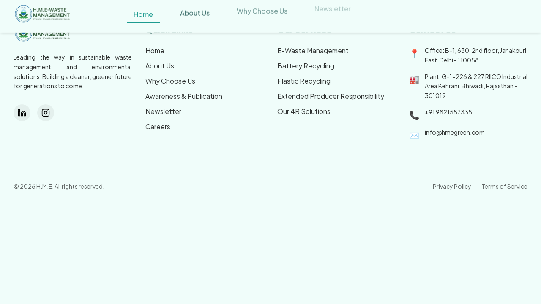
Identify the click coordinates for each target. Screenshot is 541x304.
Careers (157, 126)
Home (154, 50)
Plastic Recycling (304, 80)
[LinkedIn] (22, 112)
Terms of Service (504, 186)
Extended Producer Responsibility (330, 96)
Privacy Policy (452, 186)
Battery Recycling (305, 65)
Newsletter (163, 111)
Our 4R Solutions (304, 111)
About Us (159, 65)
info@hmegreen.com (455, 132)
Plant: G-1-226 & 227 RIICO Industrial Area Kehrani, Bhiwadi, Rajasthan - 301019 (476, 86)
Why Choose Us (170, 80)
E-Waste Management (313, 50)
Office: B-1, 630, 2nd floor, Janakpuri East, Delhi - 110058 (475, 55)
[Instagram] (45, 112)
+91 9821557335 (448, 112)
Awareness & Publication (183, 96)
